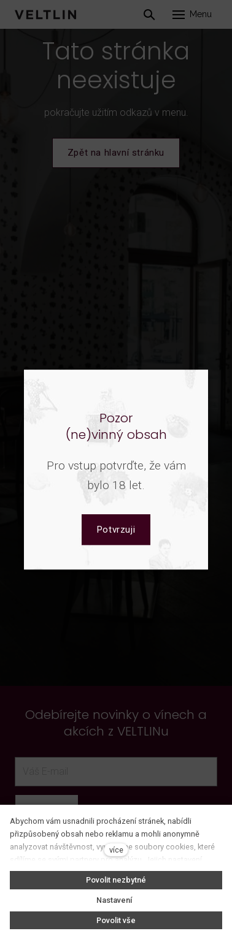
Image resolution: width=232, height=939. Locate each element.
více (116, 849)
